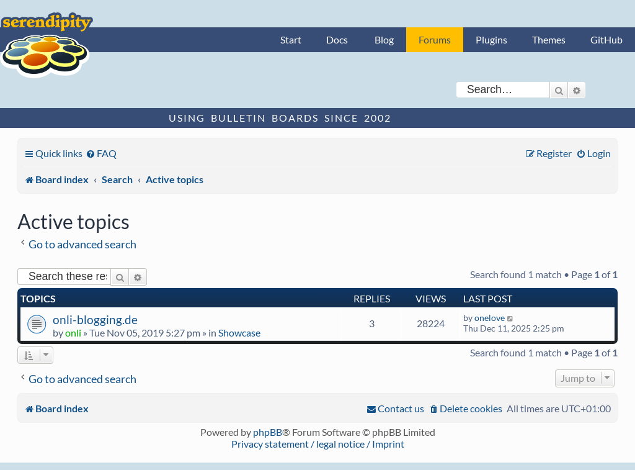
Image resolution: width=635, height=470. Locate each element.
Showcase (239, 332)
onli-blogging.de (95, 319)
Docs (337, 39)
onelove (489, 317)
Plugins (491, 39)
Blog (384, 39)
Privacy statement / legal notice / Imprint (317, 444)
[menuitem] (101, 153)
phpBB (267, 432)
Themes (549, 39)
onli (73, 332)
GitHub (606, 39)
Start (290, 39)
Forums (435, 39)
